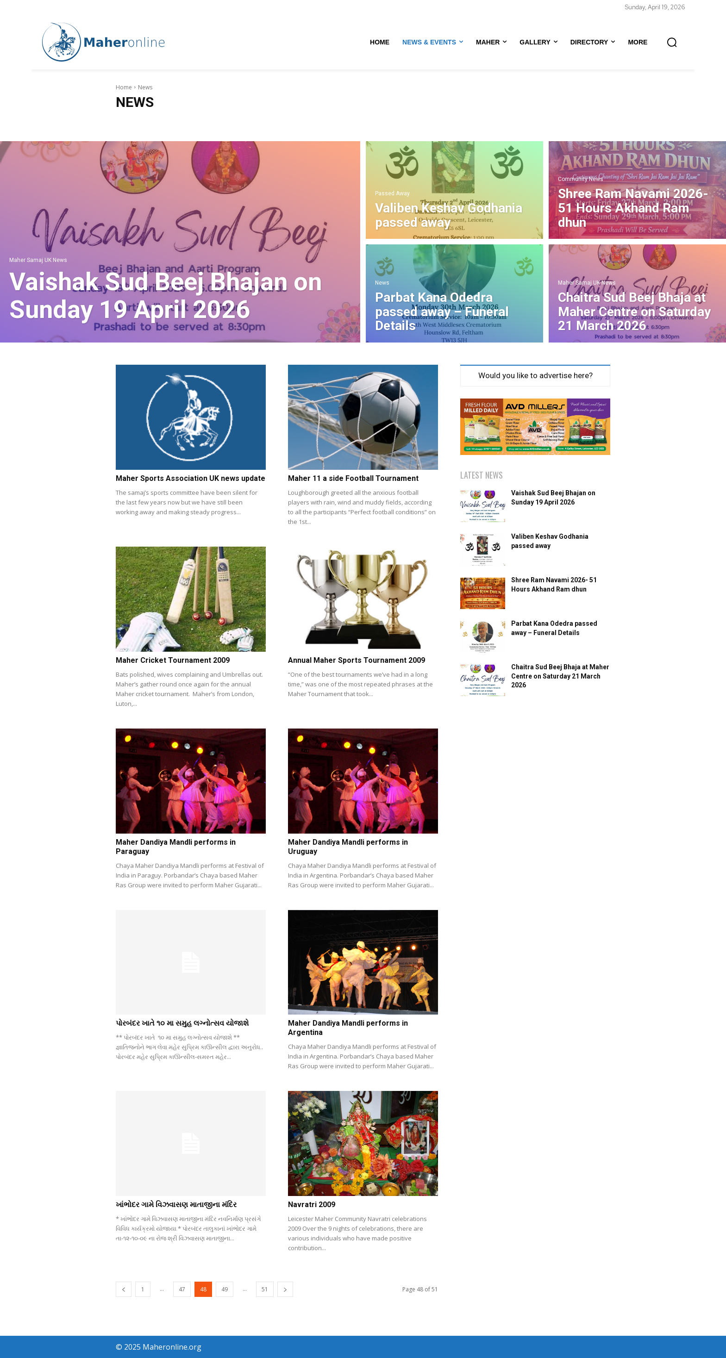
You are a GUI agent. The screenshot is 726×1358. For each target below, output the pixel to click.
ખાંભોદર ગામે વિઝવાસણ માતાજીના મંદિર (176, 1204)
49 (224, 1289)
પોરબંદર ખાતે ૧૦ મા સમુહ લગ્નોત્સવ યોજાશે (182, 1023)
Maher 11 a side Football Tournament (353, 478)
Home (124, 87)
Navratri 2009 (311, 1204)
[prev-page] (123, 1289)
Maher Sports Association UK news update (190, 478)
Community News (580, 179)
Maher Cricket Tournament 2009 (173, 660)
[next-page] (285, 1289)
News (382, 283)
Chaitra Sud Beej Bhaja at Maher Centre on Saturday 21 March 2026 (560, 676)
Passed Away (392, 194)
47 (182, 1289)
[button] (671, 42)
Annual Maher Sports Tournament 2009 (356, 660)
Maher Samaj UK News (38, 260)
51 (265, 1289)
